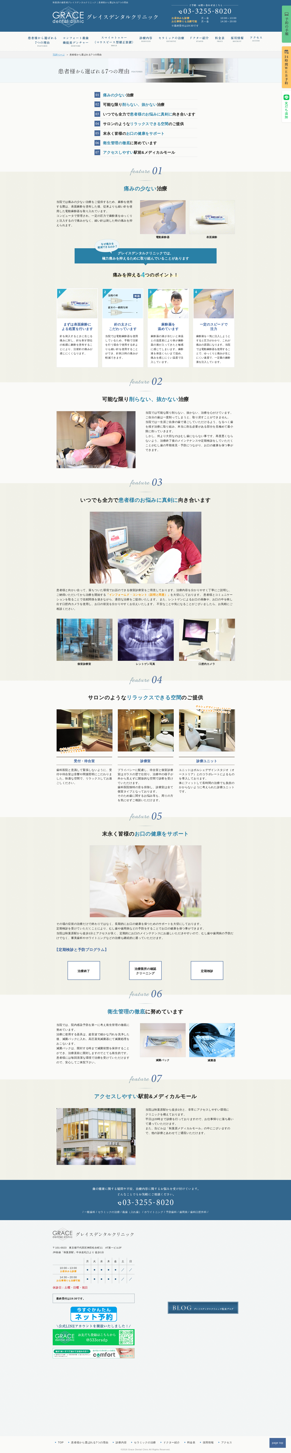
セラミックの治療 (145, 1442)
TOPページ (59, 54)
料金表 (191, 1442)
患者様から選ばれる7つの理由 (89, 1442)
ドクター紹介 (171, 1442)
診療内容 (121, 1442)
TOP (61, 1442)
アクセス (226, 1442)
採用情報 (208, 1442)
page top (277, 1442)
